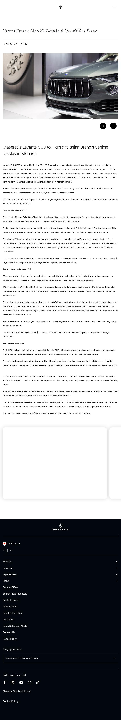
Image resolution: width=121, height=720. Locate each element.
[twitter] (12, 682)
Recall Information (13, 613)
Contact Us (9, 632)
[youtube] (21, 683)
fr (11, 551)
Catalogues (9, 619)
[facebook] (5, 683)
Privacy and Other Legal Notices (16, 691)
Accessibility (10, 638)
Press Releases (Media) (15, 626)
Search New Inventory (15, 593)
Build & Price (10, 606)
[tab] (14, 502)
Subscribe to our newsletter (22, 658)
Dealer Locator (11, 600)
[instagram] (29, 682)
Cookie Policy (10, 701)
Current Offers (10, 587)
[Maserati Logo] (60, 7)
